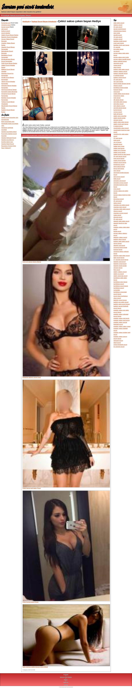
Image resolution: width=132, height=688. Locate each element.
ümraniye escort (6, 25)
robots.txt (65, 682)
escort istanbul (5, 33)
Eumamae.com (5, 23)
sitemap (66, 684)
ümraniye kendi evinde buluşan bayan (62, 135)
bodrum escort (5, 31)
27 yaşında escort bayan (77, 135)
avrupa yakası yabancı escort (45, 135)
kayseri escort (5, 27)
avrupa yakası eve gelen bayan (29, 135)
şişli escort (4, 29)
